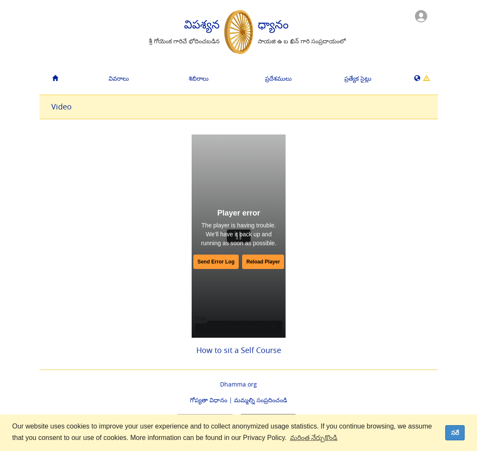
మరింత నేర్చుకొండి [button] (314, 437)
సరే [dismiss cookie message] (455, 432)
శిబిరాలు (199, 78)
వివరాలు (119, 78)
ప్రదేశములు (278, 78)
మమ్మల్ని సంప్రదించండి (260, 400)
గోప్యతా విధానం (208, 400)
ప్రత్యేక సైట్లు (357, 78)
